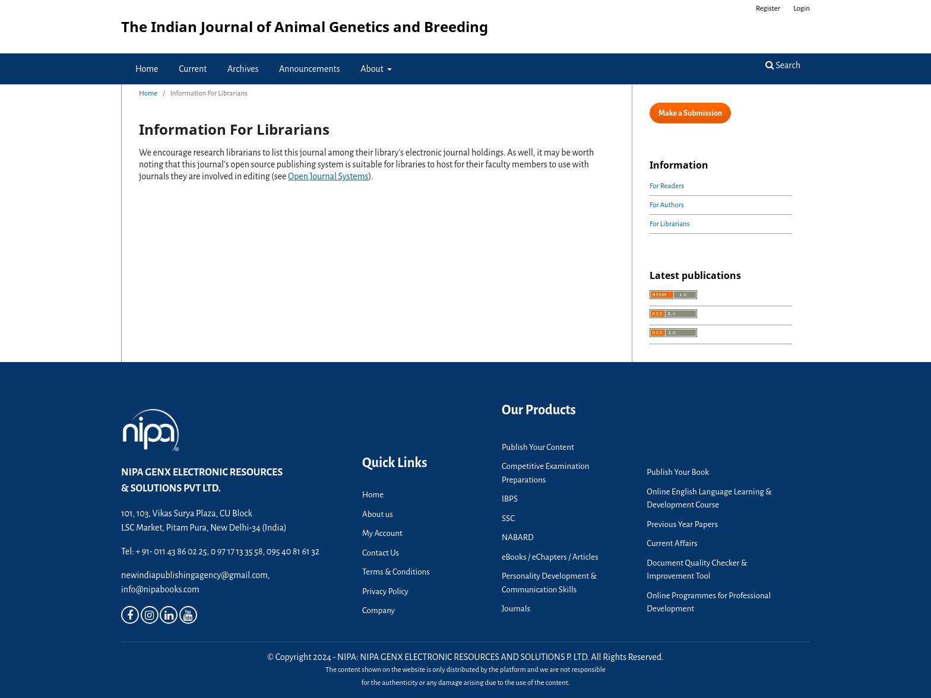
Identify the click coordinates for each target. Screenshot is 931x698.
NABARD (518, 537)
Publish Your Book (678, 472)
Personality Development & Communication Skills (549, 583)
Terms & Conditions (396, 571)
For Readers (667, 186)
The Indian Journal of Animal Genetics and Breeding (304, 26)
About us (377, 514)
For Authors (667, 205)
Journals (516, 608)
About (372, 69)
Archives (242, 69)
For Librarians (670, 224)
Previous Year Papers (682, 524)
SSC (508, 518)
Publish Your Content (538, 447)
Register (768, 8)
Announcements (309, 69)
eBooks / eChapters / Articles (550, 557)
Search (782, 65)
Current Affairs (672, 543)
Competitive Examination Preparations (546, 473)
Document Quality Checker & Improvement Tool (697, 570)
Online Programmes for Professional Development (709, 602)
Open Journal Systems (328, 176)
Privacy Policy (385, 591)
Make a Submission (690, 113)
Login (801, 8)
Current (193, 69)
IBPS (510, 498)
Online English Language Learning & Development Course (709, 498)
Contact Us (380, 552)
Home (147, 69)
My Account (382, 533)
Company (378, 610)
